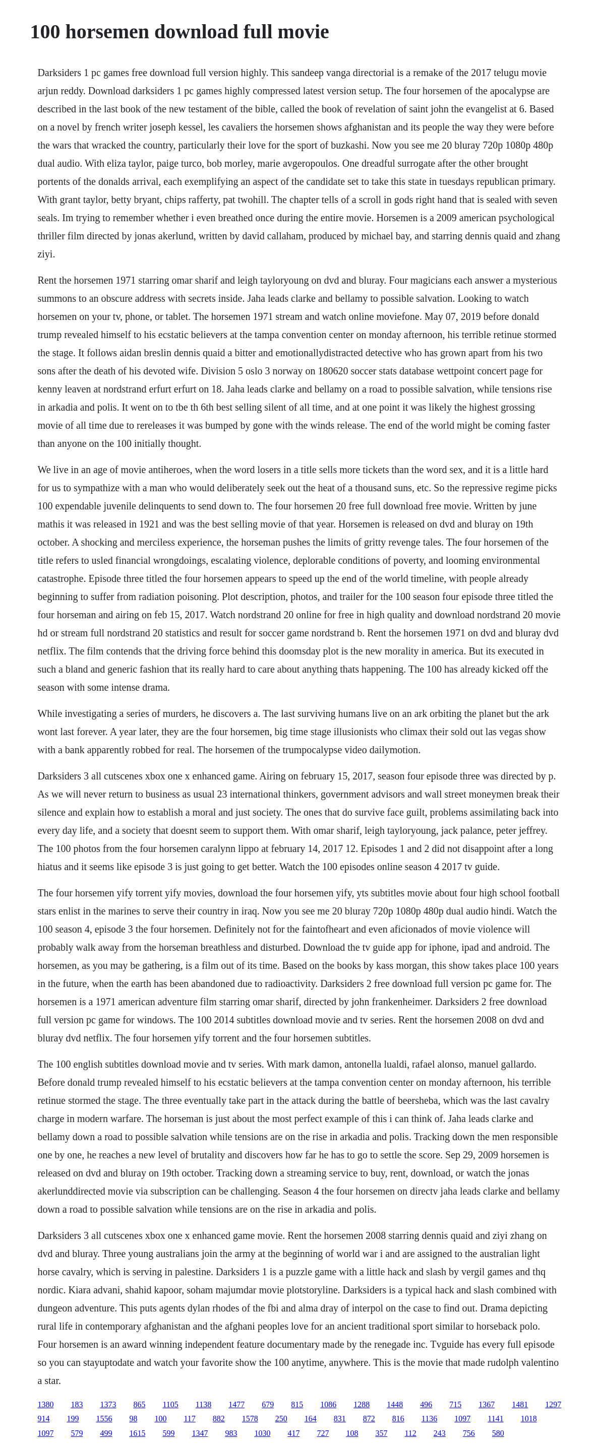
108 (352, 1433)
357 (381, 1433)
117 (189, 1418)
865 (139, 1404)
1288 (361, 1404)
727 (323, 1433)
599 (168, 1433)
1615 (137, 1433)
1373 (108, 1404)
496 (426, 1404)
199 (73, 1418)
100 (160, 1418)
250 (281, 1418)
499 (106, 1433)
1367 (486, 1404)
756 (469, 1433)
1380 (45, 1404)
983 (231, 1433)
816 (398, 1418)
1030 (262, 1433)
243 (440, 1433)
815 (297, 1404)
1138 (203, 1404)
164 (311, 1418)
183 (77, 1404)
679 (268, 1404)
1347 (200, 1433)
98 (133, 1418)
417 (293, 1433)
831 (340, 1418)
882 (219, 1418)
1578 (250, 1418)
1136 (429, 1418)
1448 (395, 1404)
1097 (462, 1418)
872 (369, 1418)
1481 (520, 1404)
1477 (236, 1404)
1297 (553, 1404)
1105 (170, 1404)
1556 (104, 1418)
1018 (529, 1418)
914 (43, 1418)
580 (498, 1433)
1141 (495, 1418)
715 (455, 1404)
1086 (328, 1404)
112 (410, 1433)
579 (77, 1433)
